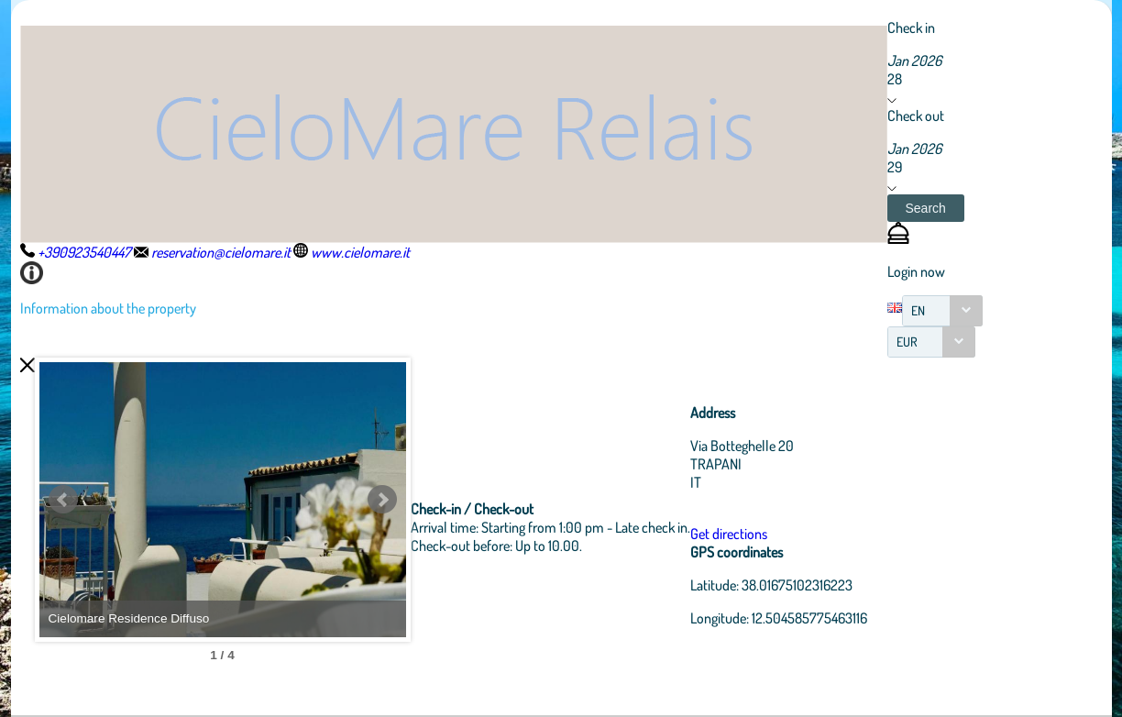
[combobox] (942, 310)
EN (918, 310)
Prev (63, 499)
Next (382, 499)
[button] (925, 208)
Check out (915, 115)
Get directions (728, 533)
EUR (907, 341)
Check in (911, 27)
